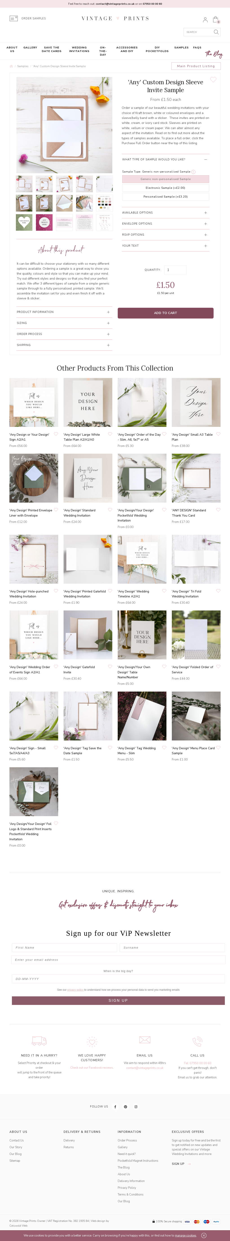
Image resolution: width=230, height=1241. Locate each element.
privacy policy (75, 989)
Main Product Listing (196, 66)
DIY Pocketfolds (157, 49)
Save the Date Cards (52, 49)
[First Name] (64, 947)
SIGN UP (118, 1000)
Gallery (30, 47)
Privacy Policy (127, 1188)
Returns (69, 1147)
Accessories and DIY (127, 49)
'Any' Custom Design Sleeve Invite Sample (59, 66)
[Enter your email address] (118, 959)
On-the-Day (103, 51)
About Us (12, 49)
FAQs (197, 47)
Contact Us (16, 1141)
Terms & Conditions (131, 1195)
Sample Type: (131, 171)
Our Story (15, 1147)
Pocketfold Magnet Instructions (138, 1161)
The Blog (214, 54)
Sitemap (14, 1161)
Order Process (127, 1141)
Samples (181, 47)
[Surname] (172, 947)
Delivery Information (131, 1181)
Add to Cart (165, 313)
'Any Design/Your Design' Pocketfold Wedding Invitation (136, 515)
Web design (98, 1221)
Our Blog (15, 1154)
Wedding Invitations (79, 49)
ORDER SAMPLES (33, 18)
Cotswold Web (18, 1225)
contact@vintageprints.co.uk (144, 1068)
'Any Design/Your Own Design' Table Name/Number (134, 672)
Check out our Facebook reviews (91, 1068)
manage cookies (185, 1236)
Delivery (69, 1141)
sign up (182, 1164)
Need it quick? (126, 1154)
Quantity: (153, 270)
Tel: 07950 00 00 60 (197, 1063)
